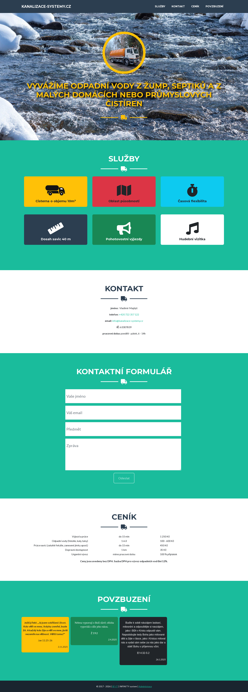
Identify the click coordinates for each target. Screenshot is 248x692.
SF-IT (115, 686)
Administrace (145, 686)
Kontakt (178, 5)
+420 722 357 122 (129, 314)
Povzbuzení (214, 5)
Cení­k (195, 5)
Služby (160, 5)
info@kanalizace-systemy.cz (127, 320)
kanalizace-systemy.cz (51, 5)
